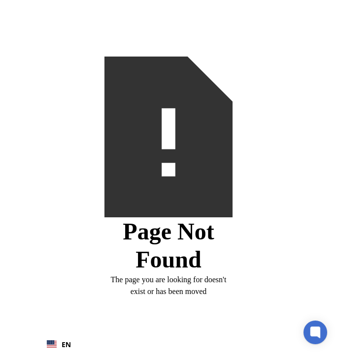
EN (59, 344)
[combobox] (64, 344)
